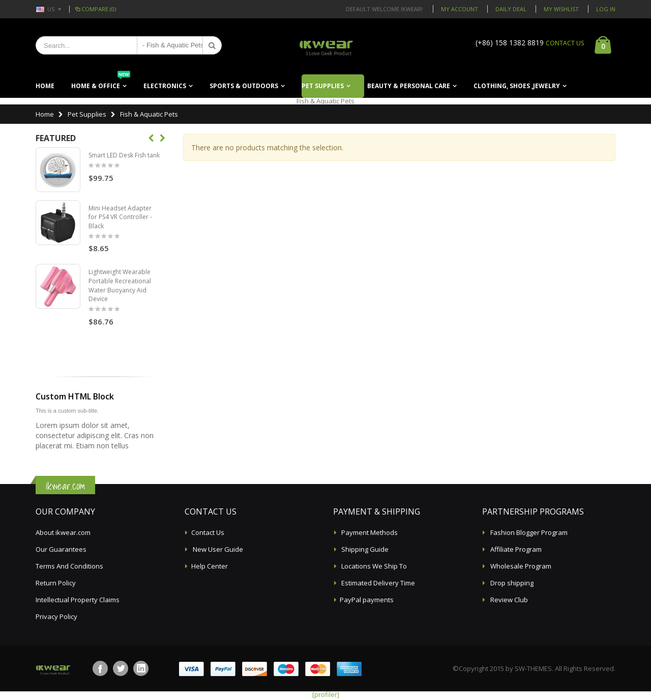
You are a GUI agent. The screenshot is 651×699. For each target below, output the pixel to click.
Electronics (164, 86)
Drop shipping (511, 582)
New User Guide (217, 549)
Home (45, 114)
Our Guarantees (61, 549)
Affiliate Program (515, 549)
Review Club (508, 599)
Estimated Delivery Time (377, 582)
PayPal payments (367, 599)
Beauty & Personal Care (408, 86)
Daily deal (510, 9)
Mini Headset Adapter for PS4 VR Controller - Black (120, 217)
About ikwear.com (63, 532)
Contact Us (207, 532)
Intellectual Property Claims (78, 599)
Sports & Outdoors (244, 86)
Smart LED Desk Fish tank (124, 155)
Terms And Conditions (69, 566)
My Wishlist (561, 9)
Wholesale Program (520, 566)
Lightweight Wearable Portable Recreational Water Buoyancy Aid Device (119, 285)
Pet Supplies (323, 86)
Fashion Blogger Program (528, 532)
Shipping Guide (364, 549)
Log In (605, 9)
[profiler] (325, 694)
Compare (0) (95, 9)
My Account (459, 9)
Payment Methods (369, 532)
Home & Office (100, 82)
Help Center (209, 566)
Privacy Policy (56, 616)
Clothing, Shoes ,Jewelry (517, 86)
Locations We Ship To (373, 566)
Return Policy (56, 582)
